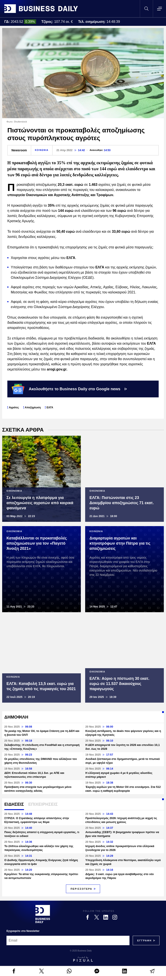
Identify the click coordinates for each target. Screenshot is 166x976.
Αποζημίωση (33, 407)
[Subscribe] (144, 940)
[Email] (67, 940)
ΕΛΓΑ (49, 407)
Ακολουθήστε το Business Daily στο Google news (69, 389)
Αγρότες (14, 407)
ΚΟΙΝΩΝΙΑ (42, 150)
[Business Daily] (42, 914)
